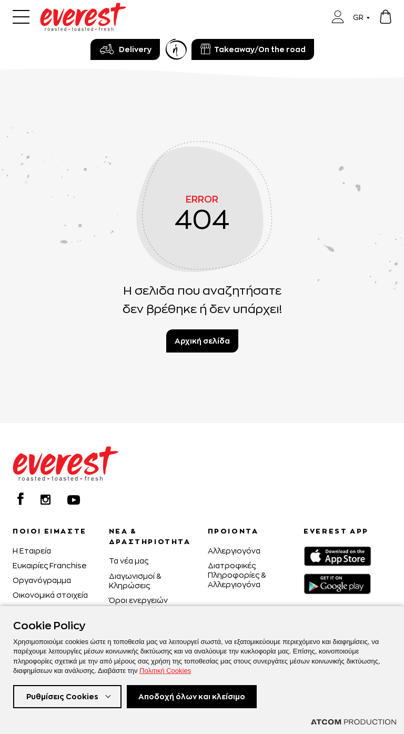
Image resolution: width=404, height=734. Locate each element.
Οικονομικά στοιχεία (50, 595)
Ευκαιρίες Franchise (50, 565)
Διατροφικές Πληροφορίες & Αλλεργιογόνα (237, 574)
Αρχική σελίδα (202, 341)
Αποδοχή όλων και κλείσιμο (191, 696)
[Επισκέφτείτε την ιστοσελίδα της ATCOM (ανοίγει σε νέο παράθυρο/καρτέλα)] (353, 722)
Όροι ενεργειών (138, 600)
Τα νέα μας (128, 561)
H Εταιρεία (32, 551)
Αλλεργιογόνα (234, 551)
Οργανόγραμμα (42, 580)
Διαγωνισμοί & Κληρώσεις (135, 580)
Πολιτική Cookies (165, 671)
